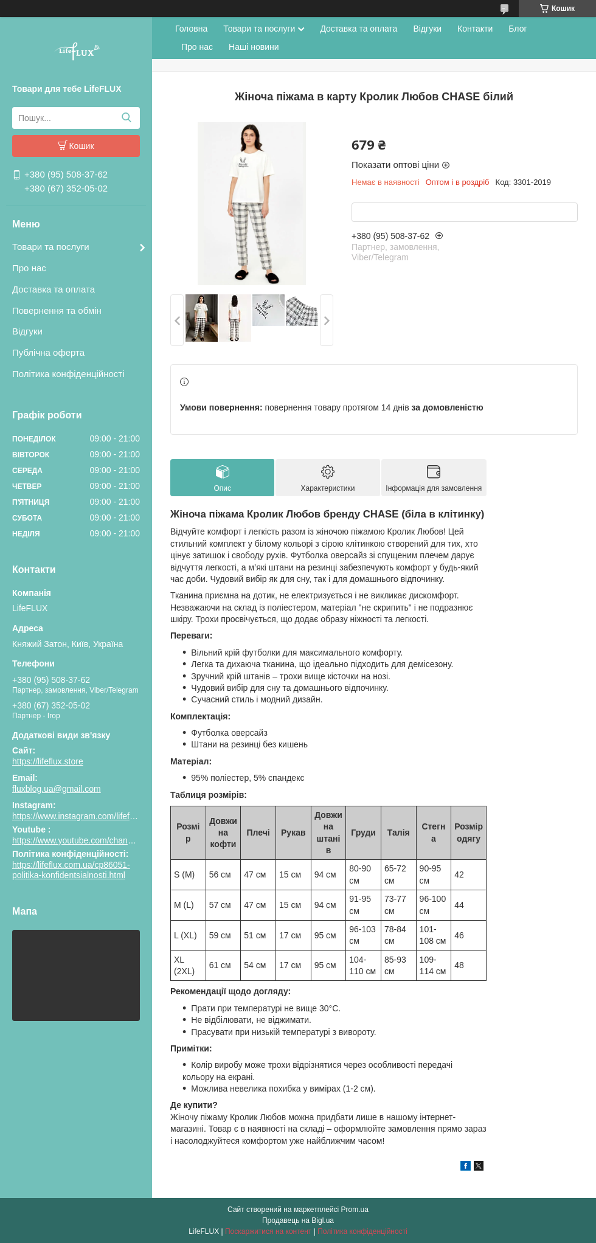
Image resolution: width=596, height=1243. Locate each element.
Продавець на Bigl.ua (298, 1220)
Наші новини (254, 47)
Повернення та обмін (57, 310)
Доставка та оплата (53, 289)
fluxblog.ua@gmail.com (56, 789)
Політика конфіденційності (68, 374)
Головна (191, 28)
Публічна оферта (48, 352)
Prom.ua (355, 1209)
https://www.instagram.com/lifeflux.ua (82, 816)
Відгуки (27, 331)
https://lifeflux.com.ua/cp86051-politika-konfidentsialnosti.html (71, 870)
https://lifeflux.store (47, 761)
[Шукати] (126, 118)
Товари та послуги (50, 246)
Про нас (29, 268)
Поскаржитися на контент (268, 1231)
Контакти (475, 28)
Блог (517, 28)
